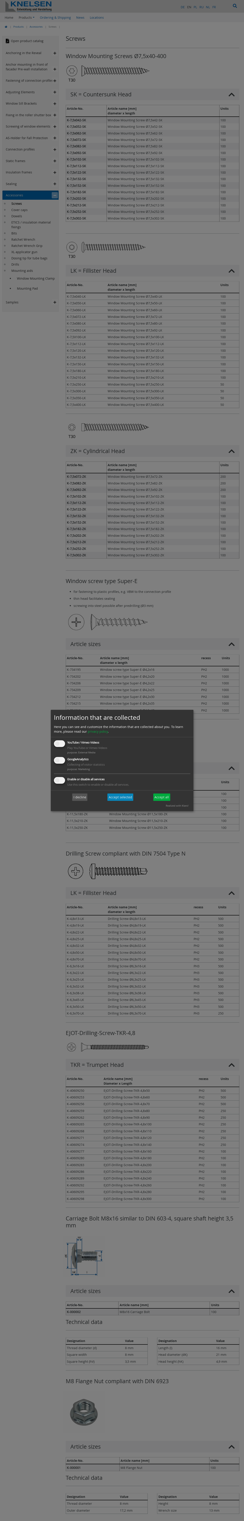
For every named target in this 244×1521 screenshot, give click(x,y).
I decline (80, 797)
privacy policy (98, 731)
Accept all (161, 797)
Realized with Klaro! (177, 805)
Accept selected (120, 797)
